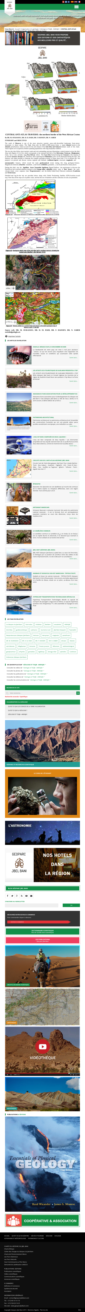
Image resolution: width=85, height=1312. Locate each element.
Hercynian (45, 635)
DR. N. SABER (53, 641)
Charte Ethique (9, 1249)
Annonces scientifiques (12, 1279)
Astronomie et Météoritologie (15, 1238)
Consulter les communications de (29, 680)
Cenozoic (32, 646)
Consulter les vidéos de (25, 668)
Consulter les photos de (25, 671)
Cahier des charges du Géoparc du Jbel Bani (18, 1251)
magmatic (55, 635)
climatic (63, 641)
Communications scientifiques (14, 1277)
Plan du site (44, 1310)
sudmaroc (34, 630)
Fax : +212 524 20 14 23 (12, 1303)
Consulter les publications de (27, 674)
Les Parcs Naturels (10, 1259)
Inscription (7, 1291)
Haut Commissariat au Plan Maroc (15, 1262)
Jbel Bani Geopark (60, 630)
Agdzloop (41, 652)
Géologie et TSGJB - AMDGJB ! (49, 29)
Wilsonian (56, 646)
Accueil (17, 29)
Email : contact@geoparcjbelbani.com (16, 1298)
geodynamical (10, 652)
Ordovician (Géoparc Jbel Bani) (16, 657)
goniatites (31, 652)
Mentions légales (33, 1310)
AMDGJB (67, 624)
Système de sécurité (11, 1289)
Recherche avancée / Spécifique (16, 697)
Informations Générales (13, 1295)
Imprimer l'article (14, 336)
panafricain (66, 635)
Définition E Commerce (12, 1286)
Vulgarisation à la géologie (30, 29)
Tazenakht (72, 630)
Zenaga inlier (52, 652)
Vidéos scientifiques (10, 1274)
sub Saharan (10, 646)
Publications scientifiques (12, 1271)
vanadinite (57, 624)
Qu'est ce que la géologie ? (17, 710)
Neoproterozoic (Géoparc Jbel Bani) (18, 635)
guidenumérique (21, 630)
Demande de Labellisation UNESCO (16, 1265)
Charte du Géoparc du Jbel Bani (16, 1246)
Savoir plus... (74, 358)
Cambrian (73, 652)
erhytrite (22, 652)
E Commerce (8, 1283)
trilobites (39, 624)
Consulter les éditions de (26, 677)
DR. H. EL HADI (27, 641)
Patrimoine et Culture (36, 1238)
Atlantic (72, 641)
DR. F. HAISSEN (40, 641)
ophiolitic (63, 652)
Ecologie (58, 1236)
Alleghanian (22, 646)
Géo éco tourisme (37, 1236)
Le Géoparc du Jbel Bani (14, 624)
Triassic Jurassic (44, 646)
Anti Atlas (9, 630)
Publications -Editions (12, 1269)
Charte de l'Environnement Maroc (15, 1254)
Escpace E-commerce (17, 922)
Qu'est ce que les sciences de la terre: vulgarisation (26, 706)
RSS (79, 1310)
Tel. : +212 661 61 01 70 (12, 1301)
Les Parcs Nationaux (11, 1257)
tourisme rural (45, 630)
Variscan (36, 635)
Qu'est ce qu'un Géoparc (20, 1236)
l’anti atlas (28, 624)
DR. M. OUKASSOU (12, 641)
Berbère (48, 624)
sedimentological (68, 646)
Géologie (49, 1236)
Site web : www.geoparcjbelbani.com (16, 1306)
